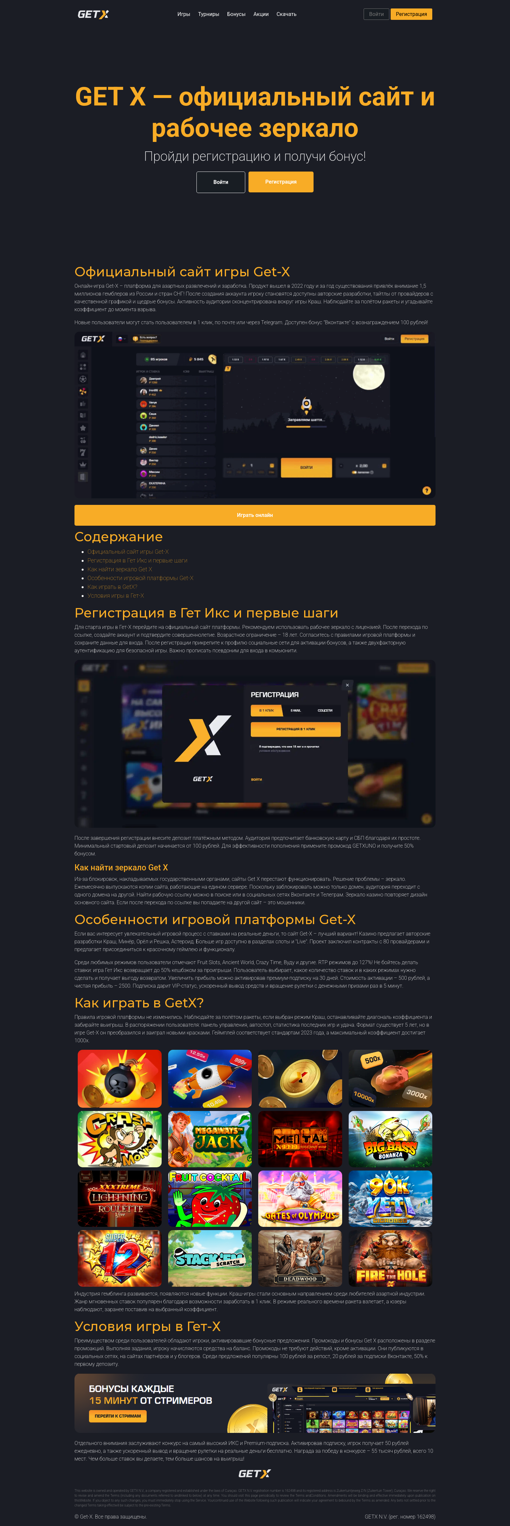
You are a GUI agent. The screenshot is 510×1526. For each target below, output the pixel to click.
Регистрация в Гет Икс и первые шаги (137, 560)
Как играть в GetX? (112, 586)
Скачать (286, 14)
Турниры (208, 14)
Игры (183, 14)
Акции (261, 14)
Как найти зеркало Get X (119, 569)
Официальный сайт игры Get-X (128, 551)
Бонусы (236, 14)
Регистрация (411, 14)
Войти (376, 14)
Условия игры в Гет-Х (115, 595)
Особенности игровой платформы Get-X (140, 578)
